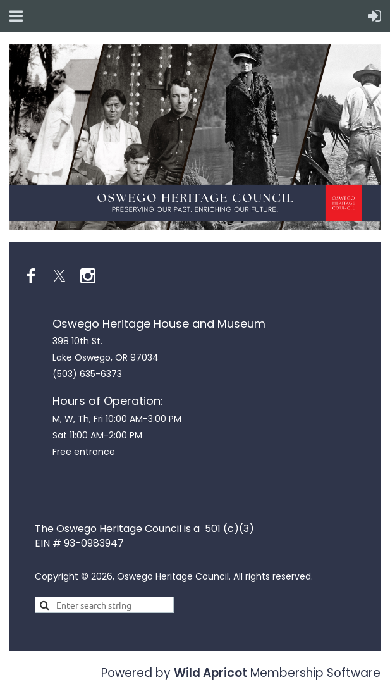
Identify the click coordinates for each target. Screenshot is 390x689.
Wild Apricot (210, 672)
